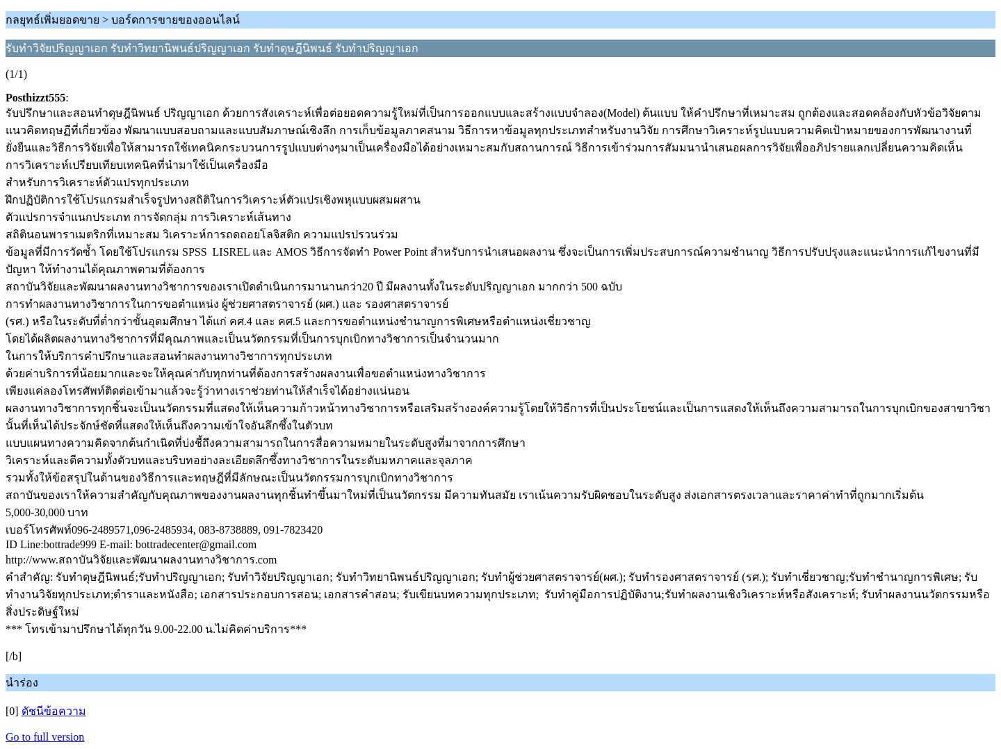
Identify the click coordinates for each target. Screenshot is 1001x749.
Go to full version (45, 737)
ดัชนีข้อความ (54, 711)
